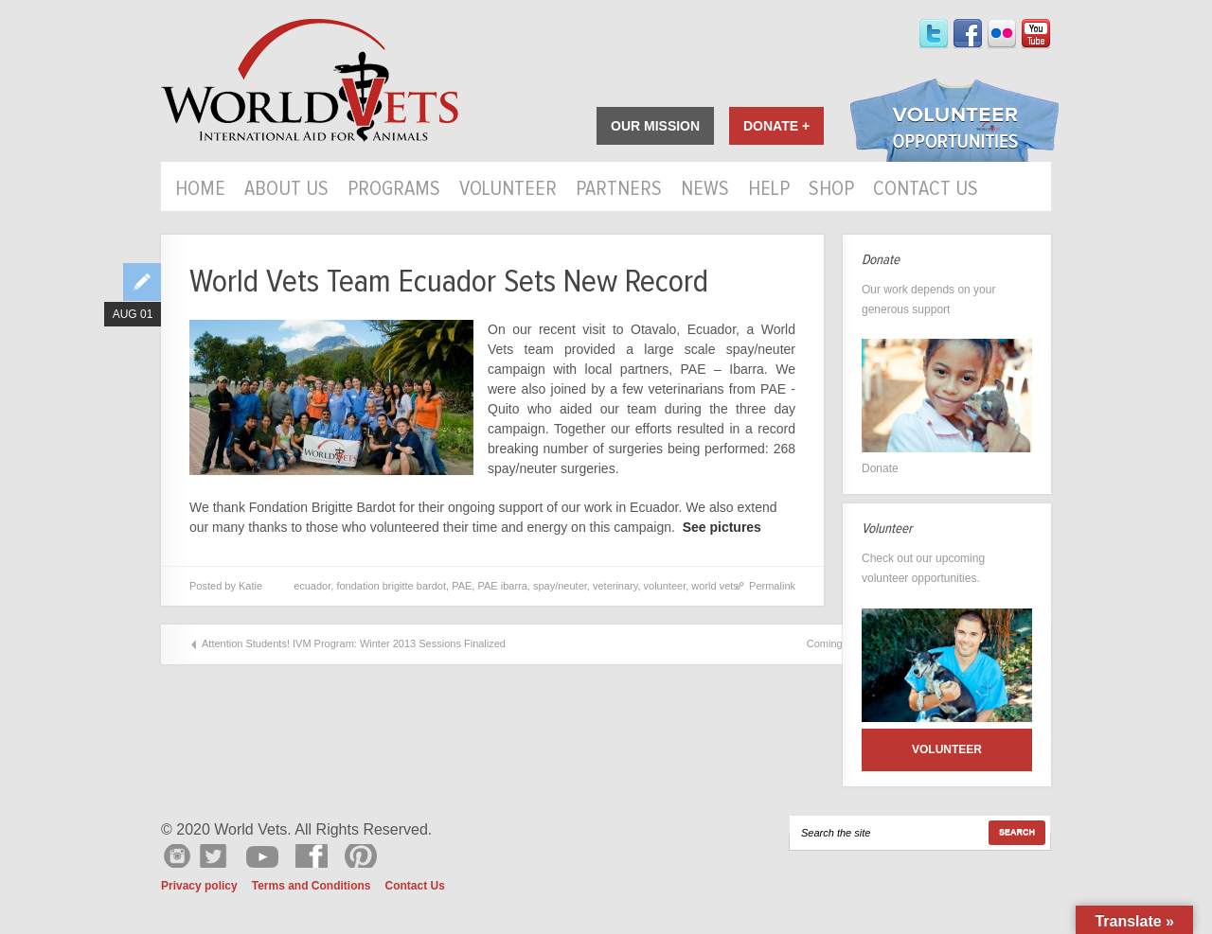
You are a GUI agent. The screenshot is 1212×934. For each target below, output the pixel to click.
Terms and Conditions (311, 885)
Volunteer (508, 190)
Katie (250, 585)
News (705, 190)
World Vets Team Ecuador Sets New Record (448, 281)
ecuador (312, 585)
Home (200, 190)
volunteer (665, 585)
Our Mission (655, 125)
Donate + (776, 125)
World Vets (309, 81)
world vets (715, 585)
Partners (619, 190)
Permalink (772, 585)
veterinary (615, 585)
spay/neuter (560, 585)
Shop (831, 190)
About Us (286, 190)
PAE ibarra (501, 585)
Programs (394, 190)
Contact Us (925, 190)
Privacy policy (199, 885)
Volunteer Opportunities (954, 122)
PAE (462, 585)
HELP (769, 190)
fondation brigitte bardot (391, 585)
